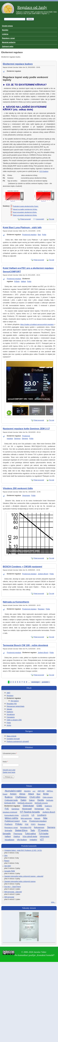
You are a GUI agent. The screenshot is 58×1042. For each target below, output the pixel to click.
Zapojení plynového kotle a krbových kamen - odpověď (23, 876)
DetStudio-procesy (41, 803)
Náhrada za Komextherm (16, 602)
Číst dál (51, 219)
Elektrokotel (28, 806)
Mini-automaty (26, 818)
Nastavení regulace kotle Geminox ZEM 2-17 (26, 428)
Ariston (13, 794)
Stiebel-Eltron (21, 830)
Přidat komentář (25, 219)
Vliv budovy (15, 701)
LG (33, 815)
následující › (35, 682)
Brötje (46, 794)
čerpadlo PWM (9, 871)
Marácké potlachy (9, 42)
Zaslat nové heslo (9, 772)
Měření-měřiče (11, 818)
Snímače (8, 830)
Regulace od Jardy (32, 7)
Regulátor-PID (25, 828)
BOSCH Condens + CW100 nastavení (22, 566)
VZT (42, 839)
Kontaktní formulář (13, 739)
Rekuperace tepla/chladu (15, 706)
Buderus (9, 797)
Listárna (5, 34)
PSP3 (33, 824)
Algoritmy (27, 791)
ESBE (39, 806)
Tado (32, 830)
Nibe (45, 818)
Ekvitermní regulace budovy (18, 64)
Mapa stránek (11, 736)
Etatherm (10, 712)
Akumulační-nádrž (13, 791)
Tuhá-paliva (30, 833)
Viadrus (16, 836)
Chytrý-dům (34, 797)
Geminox (17, 438)
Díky (5, 856)
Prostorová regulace (29, 235)
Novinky (5, 30)
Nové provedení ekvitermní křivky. (25, 212)
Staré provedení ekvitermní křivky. (25, 215)
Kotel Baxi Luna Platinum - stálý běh (22, 227)
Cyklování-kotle (11, 800)
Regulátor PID (12, 704)
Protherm (8, 824)
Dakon (32, 800)
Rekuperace (39, 827)
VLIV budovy (43, 171)
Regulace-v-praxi (11, 828)
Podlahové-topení (12, 821)
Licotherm (41, 815)
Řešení (6, 861)
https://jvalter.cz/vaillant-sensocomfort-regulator (37, 324)
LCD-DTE (25, 815)
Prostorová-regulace (38, 821)
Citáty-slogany (48, 797)
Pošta (44, 235)
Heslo (5, 762)
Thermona (17, 834)
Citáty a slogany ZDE (14, 720)
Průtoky (17, 281)
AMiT (8, 693)
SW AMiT (7, 866)
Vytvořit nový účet (9, 770)
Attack (31, 794)
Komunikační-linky (11, 815)
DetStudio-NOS (9, 803)
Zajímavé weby (7, 46)
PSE (26, 824)
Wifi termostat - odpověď (13, 892)
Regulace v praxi (8, 38)
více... (53, 902)
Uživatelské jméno (10, 753)
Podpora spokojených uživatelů (18, 741)
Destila (40, 800)
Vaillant (23, 281)
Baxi (39, 235)
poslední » (46, 682)
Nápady (9, 709)
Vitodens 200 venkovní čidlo (18, 488)
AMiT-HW (41, 791)
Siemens (25, 438)
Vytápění (33, 840)
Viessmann (26, 495)
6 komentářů (40, 219)
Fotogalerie (11, 717)
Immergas (39, 809)
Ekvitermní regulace (14, 71)
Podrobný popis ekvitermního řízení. (25, 206)
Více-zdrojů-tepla (30, 836)
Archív (9, 725)
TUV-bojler (44, 833)
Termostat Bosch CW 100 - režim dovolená (25, 645)
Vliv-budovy (22, 840)
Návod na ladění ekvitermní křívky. (25, 209)
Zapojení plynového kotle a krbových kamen (20, 881)
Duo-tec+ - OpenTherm (12, 887)
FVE (7, 809)
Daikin (23, 800)
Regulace (41, 609)
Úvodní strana (7, 26)
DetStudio (49, 800)
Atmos (22, 794)
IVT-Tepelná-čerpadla (30, 812)
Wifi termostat (9, 897)
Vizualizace (11, 714)
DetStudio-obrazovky (25, 803)
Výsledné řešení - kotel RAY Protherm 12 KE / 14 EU (23, 850)
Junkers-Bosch (43, 574)
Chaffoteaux (21, 797)
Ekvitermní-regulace (12, 806)
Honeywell (27, 809)
